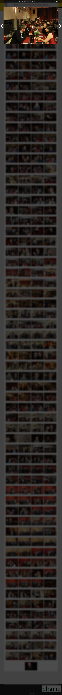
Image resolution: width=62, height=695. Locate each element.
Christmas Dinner (32, 1)
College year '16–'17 (25, 1)
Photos (20, 1)
